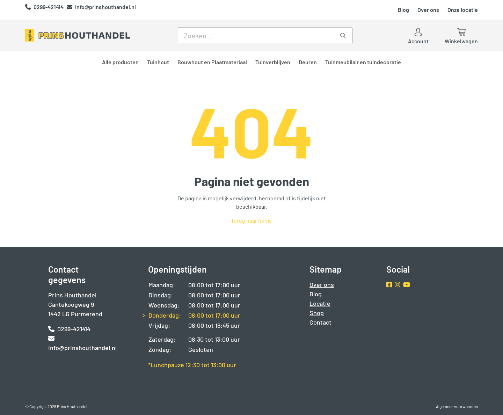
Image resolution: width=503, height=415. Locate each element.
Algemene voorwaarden (457, 406)
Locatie (319, 303)
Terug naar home (251, 220)
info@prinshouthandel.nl (101, 6)
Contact (320, 322)
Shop (316, 313)
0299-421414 (45, 6)
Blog (403, 9)
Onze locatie (462, 9)
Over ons (428, 9)
